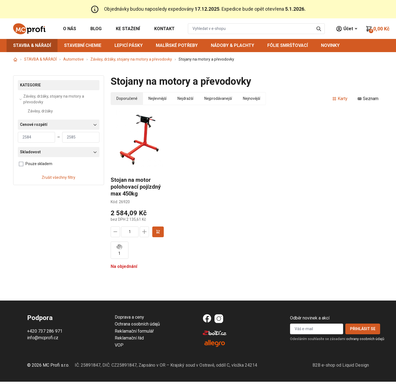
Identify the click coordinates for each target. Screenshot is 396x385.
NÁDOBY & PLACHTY (232, 45)
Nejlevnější (157, 98)
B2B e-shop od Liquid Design (340, 365)
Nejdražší (185, 98)
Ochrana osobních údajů (137, 324)
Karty (340, 98)
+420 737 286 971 (44, 331)
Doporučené (126, 98)
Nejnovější (251, 98)
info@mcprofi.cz (42, 337)
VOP (119, 345)
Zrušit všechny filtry (58, 177)
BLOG (96, 28)
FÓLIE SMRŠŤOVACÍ (287, 45)
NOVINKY (330, 45)
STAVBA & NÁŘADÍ (32, 45)
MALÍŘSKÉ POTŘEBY (177, 45)
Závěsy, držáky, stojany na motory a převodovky (131, 59)
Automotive (73, 59)
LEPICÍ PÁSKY (128, 45)
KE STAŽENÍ (128, 28)
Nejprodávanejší (218, 98)
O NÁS (69, 28)
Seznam (367, 98)
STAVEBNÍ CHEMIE (82, 45)
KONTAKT (164, 28)
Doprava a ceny (129, 317)
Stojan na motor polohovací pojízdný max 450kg (136, 187)
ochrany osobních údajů (365, 339)
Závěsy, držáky (40, 111)
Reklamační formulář (134, 331)
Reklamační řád (129, 338)
